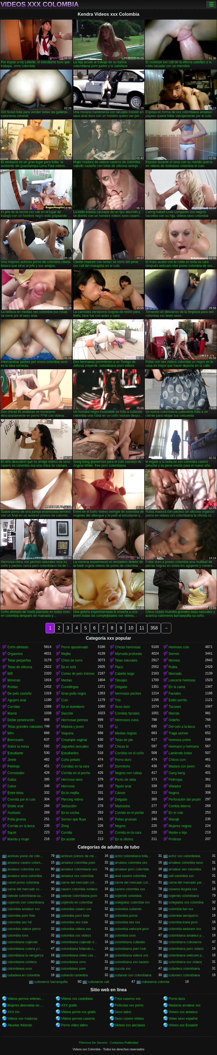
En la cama (177, 687)
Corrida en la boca (21, 826)
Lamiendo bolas (180, 753)
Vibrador (175, 786)
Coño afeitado (17, 647)
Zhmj (65, 826)
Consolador (15, 773)
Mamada (175, 674)
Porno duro (123, 760)
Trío (118, 700)
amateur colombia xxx (23, 869)
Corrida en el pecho (75, 773)
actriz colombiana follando (133, 856)
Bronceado (15, 740)
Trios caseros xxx (128, 999)
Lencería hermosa (182, 680)
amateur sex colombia (185, 869)
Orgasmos (15, 654)
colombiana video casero (79, 955)
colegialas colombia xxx (132, 902)
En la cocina (70, 813)
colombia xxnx (17, 935)
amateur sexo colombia (24, 876)
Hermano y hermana (184, 746)
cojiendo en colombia (76, 902)
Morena (174, 660)
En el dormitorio (72, 707)
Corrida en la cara (128, 833)
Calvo (11, 786)
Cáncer (120, 793)
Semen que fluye (73, 819)
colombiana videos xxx (131, 955)
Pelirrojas (175, 780)
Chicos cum (177, 760)
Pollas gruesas (126, 819)
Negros (174, 793)
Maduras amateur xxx (184, 1005)
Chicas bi (122, 746)
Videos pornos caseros (78, 1019)
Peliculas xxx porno (129, 1005)
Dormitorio (122, 766)
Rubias (12, 687)
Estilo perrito (178, 700)
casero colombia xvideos (79, 889)
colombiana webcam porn (187, 955)
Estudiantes (70, 753)
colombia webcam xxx (185, 929)
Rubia (173, 667)
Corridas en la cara (75, 766)
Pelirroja (13, 766)
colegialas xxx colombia (186, 902)
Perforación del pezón (185, 799)
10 (130, 628)
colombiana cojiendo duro (79, 942)
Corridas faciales (127, 713)
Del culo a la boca (182, 727)
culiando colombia (74, 975)
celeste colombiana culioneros (25, 896)
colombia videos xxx (76, 929)
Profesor (175, 839)
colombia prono (126, 916)
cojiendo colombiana (184, 896)
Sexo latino (123, 1012)
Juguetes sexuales (74, 746)
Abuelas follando (19, 1025)
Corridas (13, 707)
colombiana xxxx (19, 969)
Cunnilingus (70, 687)
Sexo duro (122, 707)
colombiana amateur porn (187, 935)
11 (141, 628)
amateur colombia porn (78, 863)
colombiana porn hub (130, 949)
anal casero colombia (130, 876)
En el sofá (68, 667)
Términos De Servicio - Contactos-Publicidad (108, 1042)
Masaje (174, 819)
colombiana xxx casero (132, 962)
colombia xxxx (125, 935)
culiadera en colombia (23, 975)
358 (154, 628)
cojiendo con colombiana (25, 902)
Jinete (11, 760)
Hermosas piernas (74, 720)
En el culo (176, 813)
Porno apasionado (74, 647)
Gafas (11, 780)
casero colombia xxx (130, 889)
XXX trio (13, 1012)
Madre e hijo (178, 833)
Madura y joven (72, 727)
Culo (64, 700)
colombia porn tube (75, 916)
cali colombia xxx (181, 876)
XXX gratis (69, 1005)
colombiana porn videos (186, 949)
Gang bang (177, 773)
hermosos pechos (128, 693)
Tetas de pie (124, 740)
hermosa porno (180, 740)
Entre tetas (15, 793)
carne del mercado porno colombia (187, 882)
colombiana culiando (130, 942)
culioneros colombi (155, 982)
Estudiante (15, 753)
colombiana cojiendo (22, 942)
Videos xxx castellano (77, 999)
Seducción (69, 806)
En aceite (68, 839)
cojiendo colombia (128, 896)
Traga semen (178, 733)
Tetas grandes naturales (25, 727)
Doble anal (15, 806)
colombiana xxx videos (185, 962)
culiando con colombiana (133, 975)
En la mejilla (70, 793)
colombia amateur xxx (23, 909)
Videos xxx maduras (22, 1019)
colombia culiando (128, 909)
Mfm (10, 733)
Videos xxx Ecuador (183, 1025)
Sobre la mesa (18, 746)
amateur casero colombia (25, 863)
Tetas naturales (126, 660)
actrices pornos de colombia (79, 856)
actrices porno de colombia (25, 856)
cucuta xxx (123, 969)
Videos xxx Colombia (40, 4)
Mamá (12, 713)
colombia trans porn (183, 922)
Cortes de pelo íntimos (77, 674)
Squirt (11, 833)
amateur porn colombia (132, 869)
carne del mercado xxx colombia (25, 889)
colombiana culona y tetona (25, 949)
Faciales (175, 693)
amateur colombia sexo (186, 863)
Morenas (13, 680)
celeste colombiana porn (79, 896)
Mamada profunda (128, 654)
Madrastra (122, 806)
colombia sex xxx (127, 922)
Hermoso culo (179, 647)
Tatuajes (121, 680)
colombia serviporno (183, 916)
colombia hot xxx (181, 909)
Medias (66, 680)
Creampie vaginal (74, 740)
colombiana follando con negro (79, 949)
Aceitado (13, 813)
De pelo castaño (19, 693)
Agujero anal (16, 700)
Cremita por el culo (21, 799)
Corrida (66, 833)
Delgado (121, 687)
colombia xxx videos (76, 935)
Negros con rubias (128, 773)
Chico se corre (71, 660)
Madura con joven (182, 766)
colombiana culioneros (185, 942)
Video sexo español (183, 1019)
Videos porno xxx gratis (78, 1012)
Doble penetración (20, 720)
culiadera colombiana (184, 969)
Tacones (175, 707)
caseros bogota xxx (183, 889)
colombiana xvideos (21, 962)
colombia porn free (21, 916)
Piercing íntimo (72, 799)
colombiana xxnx (73, 962)
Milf (10, 674)
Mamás (174, 713)
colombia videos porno (24, 929)
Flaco (119, 667)
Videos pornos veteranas (25, 999)
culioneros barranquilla (51, 982)
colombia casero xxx (76, 909)
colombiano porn (73, 969)
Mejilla (65, 654)
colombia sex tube (74, 922)
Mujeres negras (180, 826)
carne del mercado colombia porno (79, 882)
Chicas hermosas (128, 647)
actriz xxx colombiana (184, 856)
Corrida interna (179, 806)
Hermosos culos (127, 720)
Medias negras (126, 733)
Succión (67, 713)
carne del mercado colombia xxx (133, 882)
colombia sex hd (19, 922)
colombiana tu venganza (25, 955)
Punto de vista (125, 780)
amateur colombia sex (131, 863)
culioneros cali (98, 982)
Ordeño (174, 720)
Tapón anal (123, 786)
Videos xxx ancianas (130, 1025)
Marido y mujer (18, 839)
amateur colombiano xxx (79, 869)
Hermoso (68, 786)
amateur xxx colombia (77, 876)
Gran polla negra (73, 693)
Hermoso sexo (71, 780)
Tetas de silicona (19, 667)
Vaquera (67, 733)
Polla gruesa (16, 819)
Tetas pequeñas (19, 660)
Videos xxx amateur (183, 1012)
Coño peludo (70, 760)
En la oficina (124, 839)
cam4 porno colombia (23, 882)
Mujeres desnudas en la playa (25, 1005)
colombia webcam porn (132, 929)
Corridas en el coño (129, 753)
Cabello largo (125, 674)
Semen (174, 654)
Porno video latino (74, 1025)
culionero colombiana (184, 975)
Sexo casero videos (129, 1019)
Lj (116, 727)
